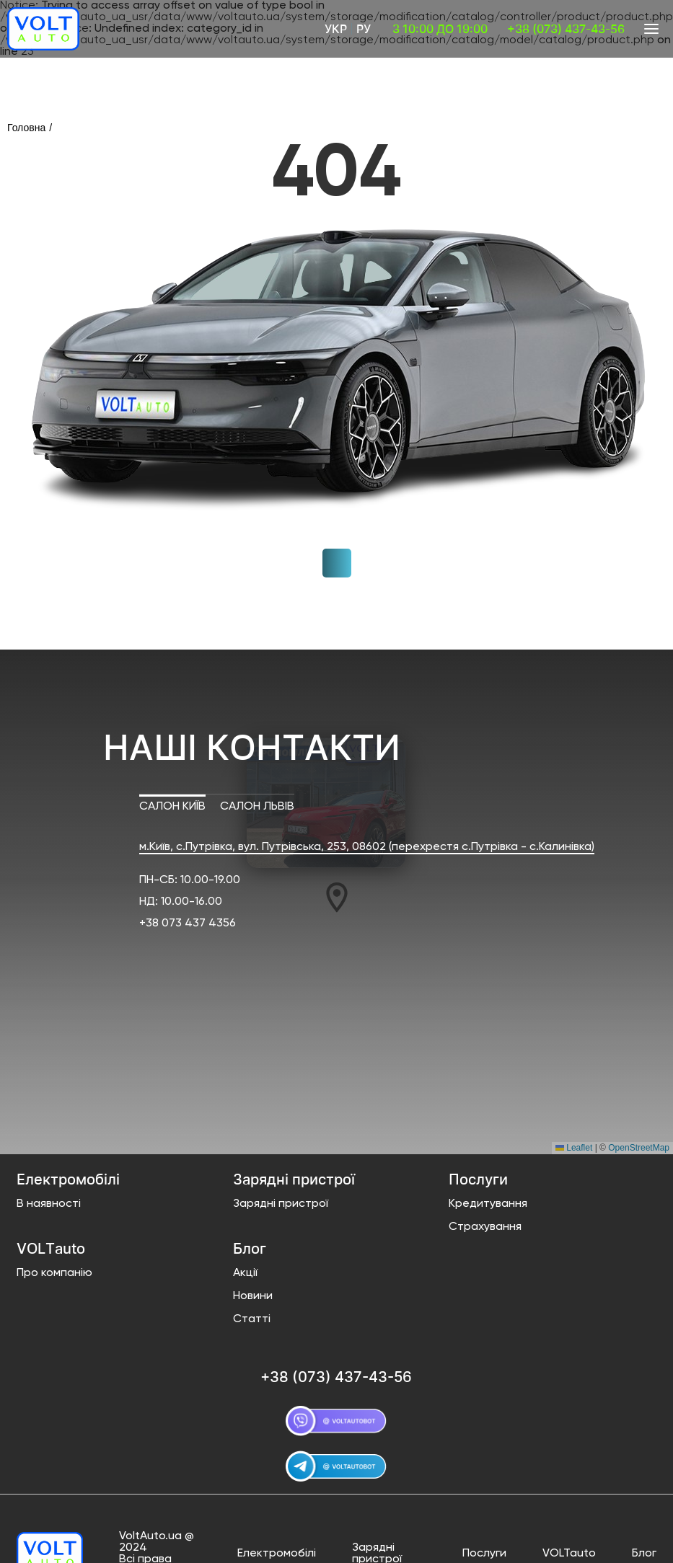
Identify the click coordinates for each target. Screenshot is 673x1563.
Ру (363, 29)
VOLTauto (569, 1553)
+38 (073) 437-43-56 (566, 29)
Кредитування (488, 1204)
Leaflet (573, 1148)
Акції (245, 1273)
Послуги (484, 1553)
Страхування (485, 1227)
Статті (251, 1319)
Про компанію (54, 1273)
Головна (26, 128)
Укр (336, 29)
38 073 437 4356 (191, 923)
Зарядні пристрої (280, 1204)
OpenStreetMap (638, 1148)
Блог (644, 1553)
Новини (253, 1296)
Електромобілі (276, 1553)
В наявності (49, 1204)
